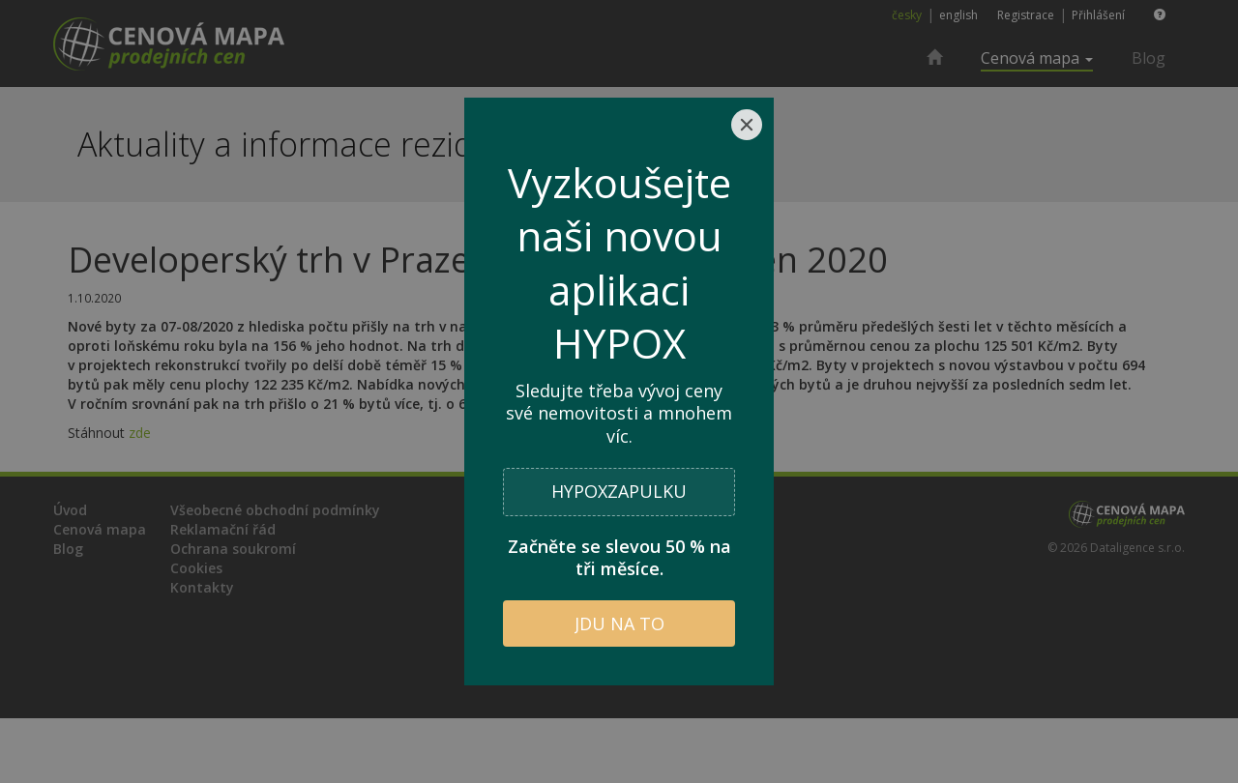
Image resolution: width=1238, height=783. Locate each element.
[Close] (746, 124)
